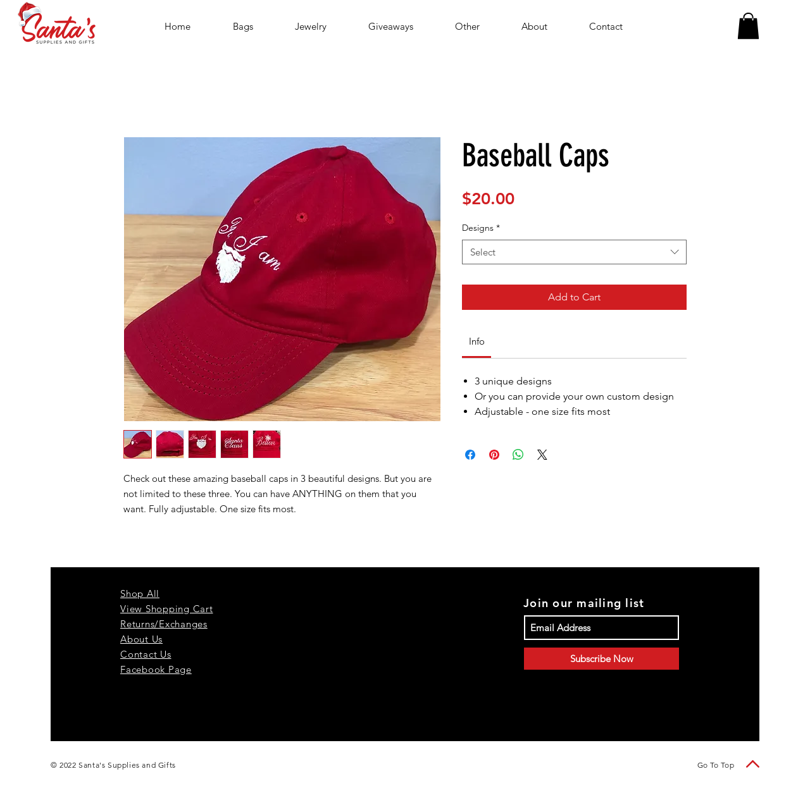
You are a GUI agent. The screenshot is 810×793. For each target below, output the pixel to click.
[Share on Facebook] (470, 454)
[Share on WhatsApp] (518, 454)
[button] (748, 26)
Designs (481, 227)
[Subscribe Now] (601, 659)
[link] (477, 341)
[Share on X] (542, 454)
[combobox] (574, 252)
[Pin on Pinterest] (494, 454)
